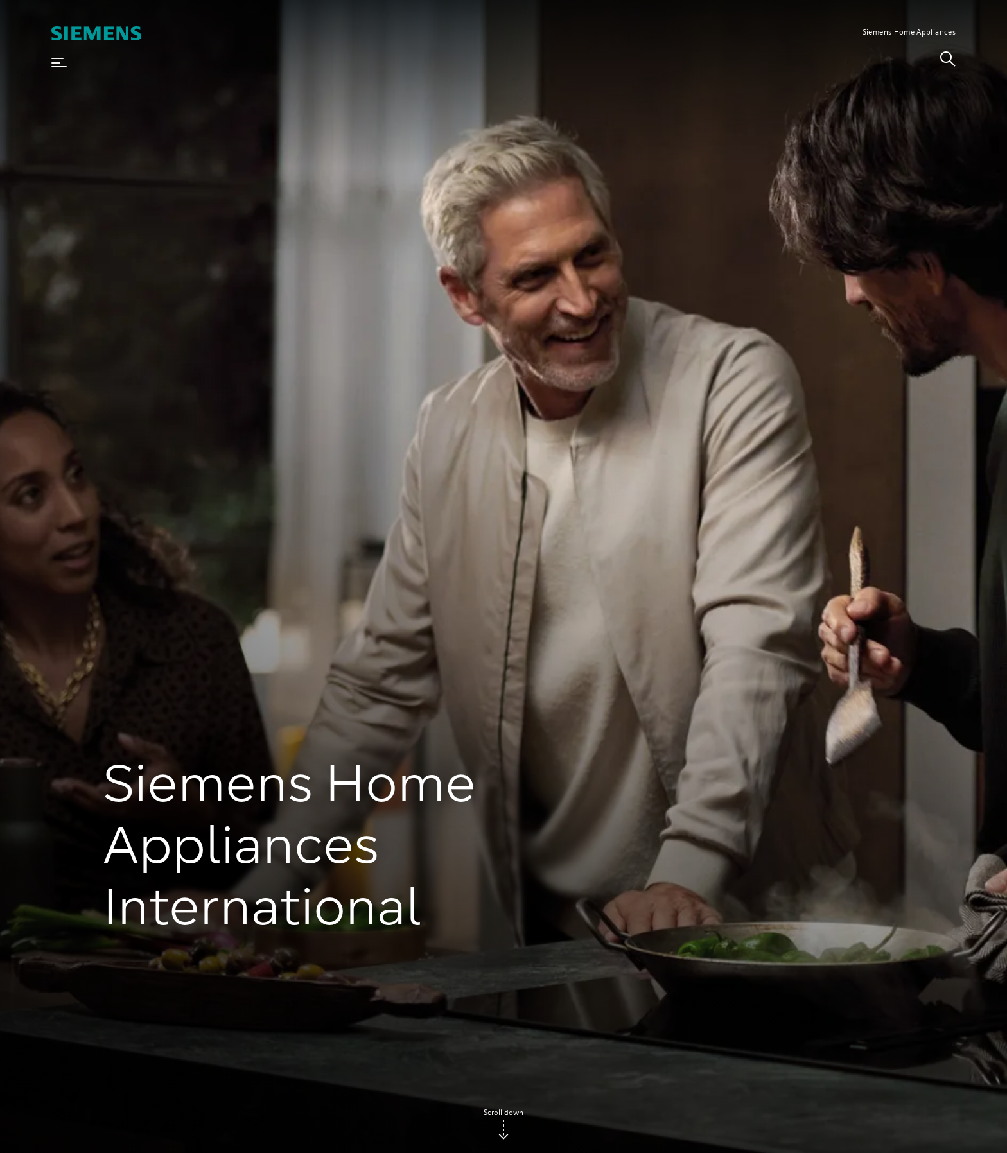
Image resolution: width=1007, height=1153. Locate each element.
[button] (59, 63)
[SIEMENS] (96, 33)
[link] (948, 63)
